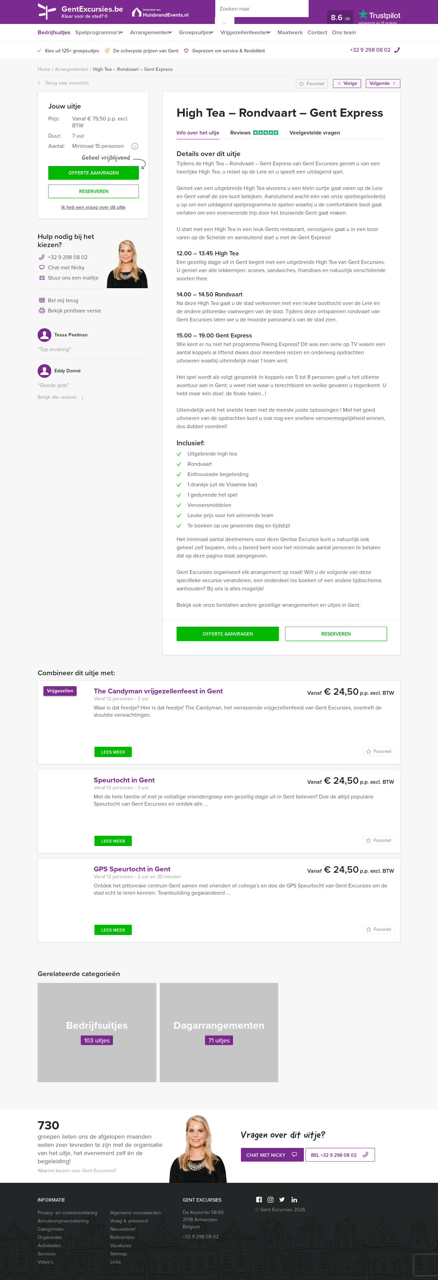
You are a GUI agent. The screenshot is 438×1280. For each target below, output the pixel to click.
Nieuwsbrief (123, 1229)
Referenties (122, 1237)
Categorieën (51, 1229)
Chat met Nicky (61, 270)
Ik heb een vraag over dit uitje (93, 209)
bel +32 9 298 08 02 (340, 1155)
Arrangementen (152, 32)
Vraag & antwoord (129, 1221)
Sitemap (118, 1253)
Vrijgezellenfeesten (253, 32)
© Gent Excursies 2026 (280, 1209)
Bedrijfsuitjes (54, 32)
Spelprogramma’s (98, 32)
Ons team (359, 32)
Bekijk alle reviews (61, 400)
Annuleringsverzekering (63, 1221)
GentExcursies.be (98, 13)
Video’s (45, 1262)
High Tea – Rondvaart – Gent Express (133, 69)
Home (44, 69)
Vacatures (120, 1245)
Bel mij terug (58, 303)
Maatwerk (303, 32)
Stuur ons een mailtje (68, 280)
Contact (330, 32)
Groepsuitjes (200, 32)
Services (47, 1253)
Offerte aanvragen (93, 174)
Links (115, 1262)
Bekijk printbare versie (69, 313)
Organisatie (50, 1237)
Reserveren (93, 193)
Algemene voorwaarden (135, 1212)
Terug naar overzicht (63, 83)
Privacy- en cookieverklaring (67, 1212)
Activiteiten (49, 1245)
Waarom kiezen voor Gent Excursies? (77, 1170)
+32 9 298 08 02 (370, 50)
